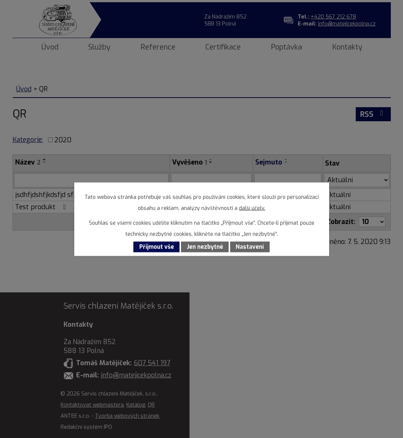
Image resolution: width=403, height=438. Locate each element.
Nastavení (250, 247)
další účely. (252, 207)
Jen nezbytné (205, 247)
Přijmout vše (156, 247)
